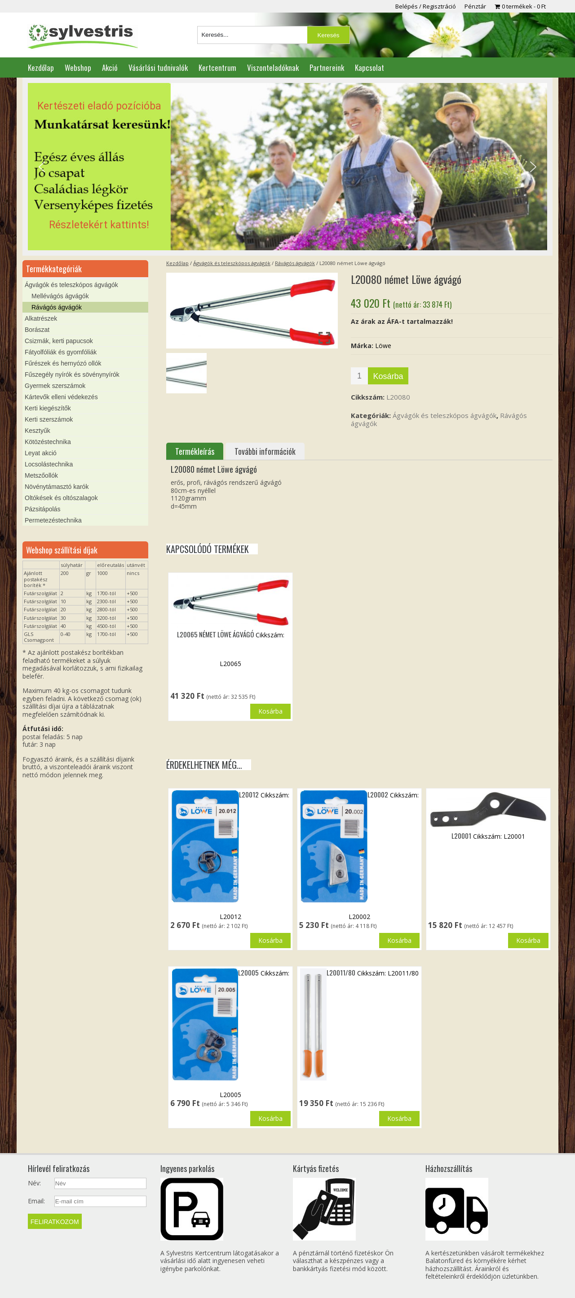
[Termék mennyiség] (359, 375)
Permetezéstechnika (53, 520)
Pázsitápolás (42, 509)
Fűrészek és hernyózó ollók (63, 363)
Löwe (383, 345)
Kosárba (388, 376)
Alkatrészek (41, 318)
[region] (287, 167)
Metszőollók (41, 475)
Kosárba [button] (270, 711)
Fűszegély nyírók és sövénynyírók (72, 374)
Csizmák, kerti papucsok (59, 340)
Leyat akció (41, 453)
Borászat (37, 329)
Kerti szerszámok (49, 419)
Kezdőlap (41, 67)
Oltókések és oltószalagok (61, 497)
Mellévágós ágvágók (60, 296)
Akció (110, 67)
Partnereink (327, 67)
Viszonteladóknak (273, 67)
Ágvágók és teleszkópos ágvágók (231, 263)
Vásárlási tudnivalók (158, 67)
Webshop (78, 67)
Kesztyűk (37, 430)
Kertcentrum (217, 67)
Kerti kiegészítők (48, 408)
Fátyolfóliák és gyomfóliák (61, 352)
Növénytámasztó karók (56, 486)
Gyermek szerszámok (55, 385)
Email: (36, 1201)
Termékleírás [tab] (194, 451)
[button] (287, 167)
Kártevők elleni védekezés (61, 397)
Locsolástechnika (49, 464)
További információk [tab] (265, 451)
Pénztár (475, 6)
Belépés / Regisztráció (425, 6)
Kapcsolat (369, 67)
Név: (34, 1183)
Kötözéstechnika (48, 441)
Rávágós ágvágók (295, 263)
